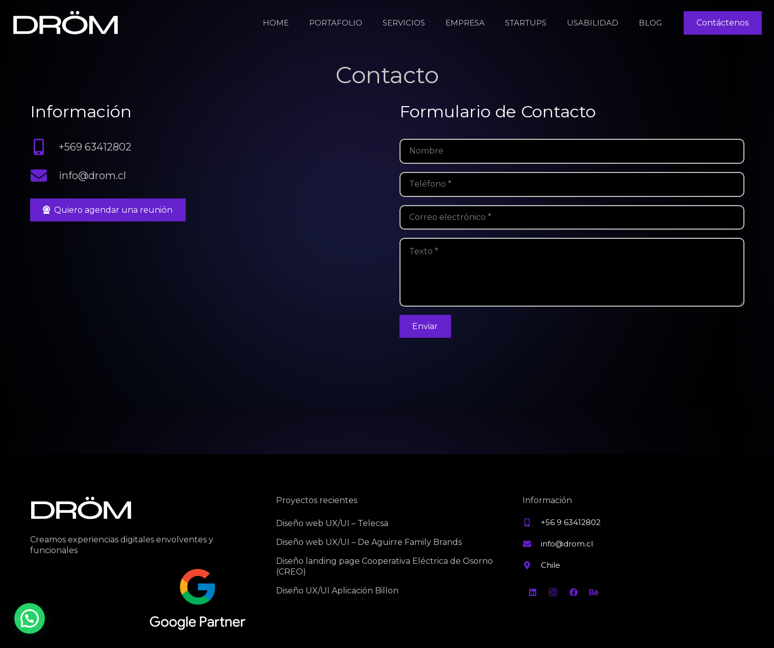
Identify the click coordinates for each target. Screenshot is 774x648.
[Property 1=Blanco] (65, 23)
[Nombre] (572, 151)
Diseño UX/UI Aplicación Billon (337, 590)
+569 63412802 (95, 147)
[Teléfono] (572, 184)
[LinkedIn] (532, 592)
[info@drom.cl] (44, 175)
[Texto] (572, 272)
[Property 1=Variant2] (198, 600)
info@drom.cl (92, 175)
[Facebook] (573, 592)
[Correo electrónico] (572, 217)
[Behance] (594, 592)
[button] (29, 618)
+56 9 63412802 (571, 522)
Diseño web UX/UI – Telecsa (332, 523)
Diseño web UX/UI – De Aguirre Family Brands (369, 542)
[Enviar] (425, 326)
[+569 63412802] (44, 147)
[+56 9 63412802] (531, 522)
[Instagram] (553, 592)
